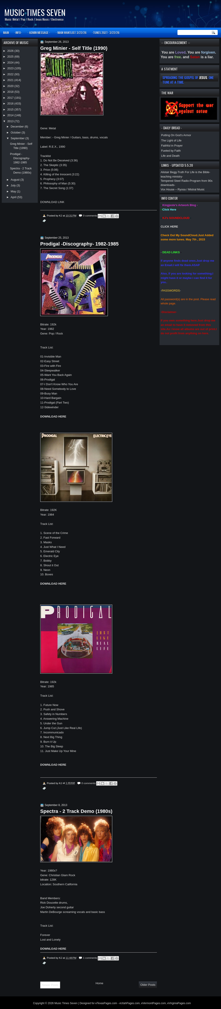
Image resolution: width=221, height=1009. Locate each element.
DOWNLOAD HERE (53, 416)
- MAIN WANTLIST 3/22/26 (71, 32)
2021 (10, 80)
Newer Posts (50, 985)
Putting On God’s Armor (176, 135)
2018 (10, 91)
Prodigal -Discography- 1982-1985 (79, 244)
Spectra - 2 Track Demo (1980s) (76, 811)
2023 (10, 68)
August (15, 179)
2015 (10, 109)
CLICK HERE (169, 226)
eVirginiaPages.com (179, 1003)
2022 (10, 74)
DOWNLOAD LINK (52, 202)
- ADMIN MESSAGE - (38, 32)
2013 (10, 121)
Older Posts (147, 984)
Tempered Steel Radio (175, 180)
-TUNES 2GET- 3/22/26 (105, 32)
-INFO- (18, 32)
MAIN (6, 32)
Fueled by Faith (171, 150)
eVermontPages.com (153, 1003)
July (13, 185)
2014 (10, 115)
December (18, 126)
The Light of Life (171, 140)
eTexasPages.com (106, 1003)
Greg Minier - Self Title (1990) (73, 48)
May (14, 191)
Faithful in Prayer (172, 145)
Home (99, 983)
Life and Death (170, 155)
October (16, 132)
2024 (10, 62)
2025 (10, 56)
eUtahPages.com (129, 1003)
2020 (10, 86)
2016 (10, 103)
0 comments (90, 215)
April (14, 197)
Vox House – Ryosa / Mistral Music (183, 189)
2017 (10, 97)
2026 (10, 50)
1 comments (90, 957)
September (18, 138)
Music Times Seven (34, 12)
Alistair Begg (169, 172)
